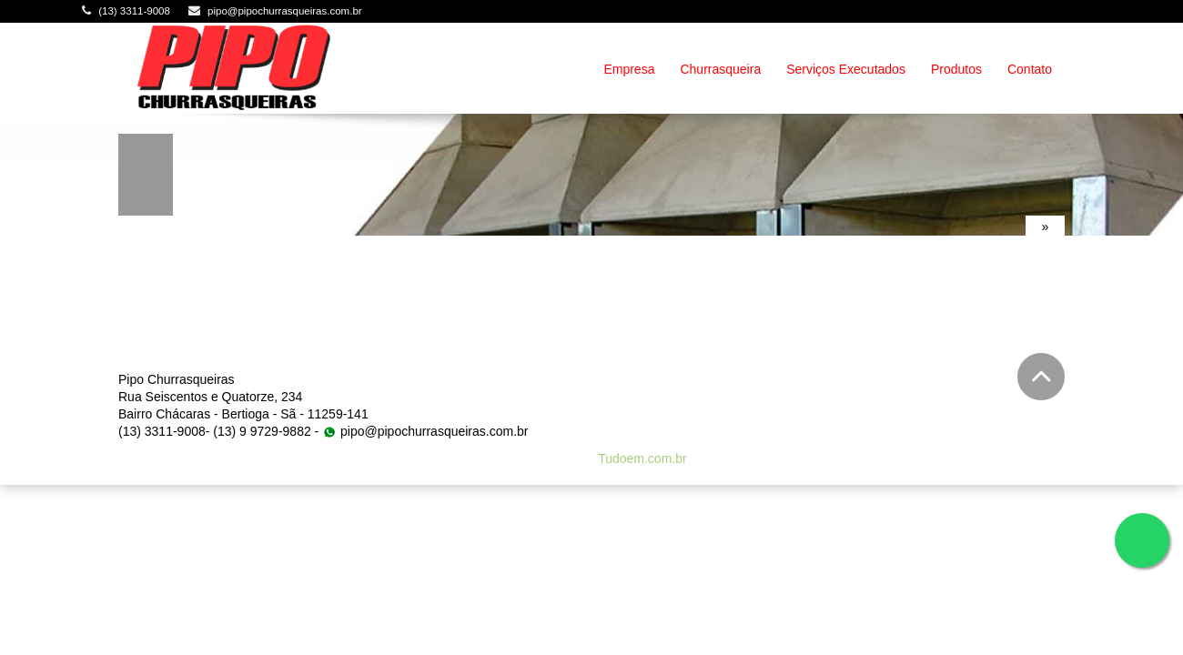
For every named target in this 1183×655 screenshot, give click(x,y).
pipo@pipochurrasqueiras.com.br (284, 10)
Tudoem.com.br (642, 458)
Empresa (628, 69)
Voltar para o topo (1041, 376)
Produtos (956, 69)
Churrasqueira (720, 69)
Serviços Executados (845, 69)
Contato (1029, 69)
